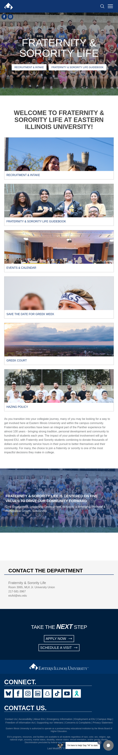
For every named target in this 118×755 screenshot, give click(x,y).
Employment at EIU (84, 719)
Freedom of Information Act (20, 722)
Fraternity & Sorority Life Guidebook (77, 67)
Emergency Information (59, 719)
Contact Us (11, 719)
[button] (108, 745)
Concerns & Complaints (78, 722)
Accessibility (25, 719)
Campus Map (104, 719)
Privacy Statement (103, 722)
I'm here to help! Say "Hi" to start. (82, 745)
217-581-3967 (17, 591)
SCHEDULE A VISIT (59, 648)
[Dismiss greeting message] (99, 742)
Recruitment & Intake (29, 67)
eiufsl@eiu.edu (17, 595)
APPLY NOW (59, 638)
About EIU (39, 719)
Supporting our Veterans (50, 722)
